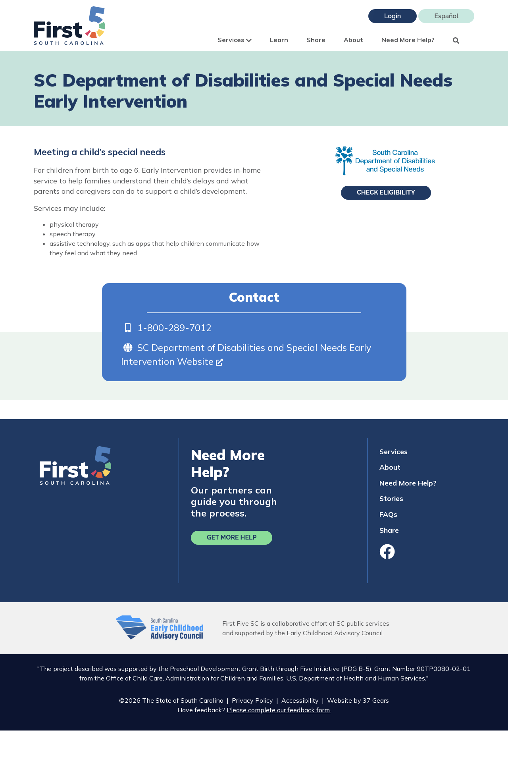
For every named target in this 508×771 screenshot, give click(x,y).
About (353, 40)
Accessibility (300, 700)
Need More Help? (408, 40)
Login (392, 16)
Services (234, 40)
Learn (279, 40)
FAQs (388, 514)
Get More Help (231, 537)
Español (446, 16)
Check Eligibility (386, 192)
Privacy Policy (252, 700)
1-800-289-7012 (174, 327)
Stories (391, 498)
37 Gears (376, 700)
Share (315, 40)
